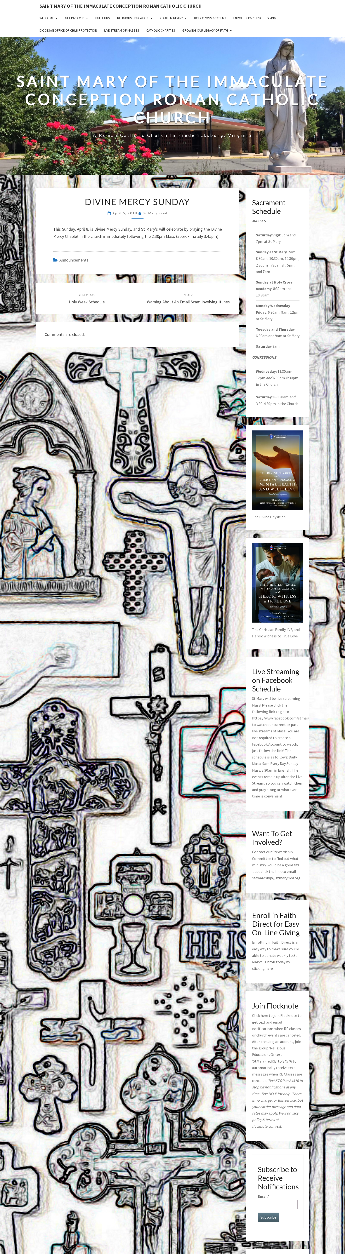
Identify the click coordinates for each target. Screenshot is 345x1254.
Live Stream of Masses (121, 30)
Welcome (47, 18)
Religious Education (133, 18)
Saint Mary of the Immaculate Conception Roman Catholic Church (121, 6)
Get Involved (74, 18)
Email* (278, 1201)
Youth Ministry (171, 18)
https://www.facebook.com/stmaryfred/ (285, 718)
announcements (73, 260)
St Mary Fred (155, 213)
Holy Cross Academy (210, 18)
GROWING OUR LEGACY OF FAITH (205, 30)
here (269, 968)
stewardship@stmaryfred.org (276, 877)
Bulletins (102, 18)
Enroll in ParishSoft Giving (254, 18)
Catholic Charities (160, 30)
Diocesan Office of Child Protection (68, 30)
